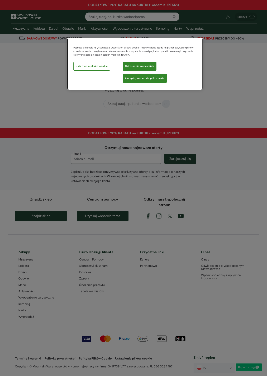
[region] (135, 64)
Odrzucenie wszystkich (139, 66)
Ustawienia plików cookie (92, 66)
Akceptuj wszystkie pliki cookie (145, 78)
